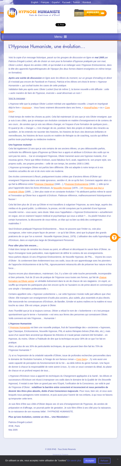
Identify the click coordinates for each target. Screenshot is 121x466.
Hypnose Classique (44, 184)
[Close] (118, 459)
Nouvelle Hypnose (62, 188)
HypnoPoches (91, 107)
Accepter (89, 460)
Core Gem (81, 359)
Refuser (104, 460)
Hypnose (26, 107)
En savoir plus (74, 460)
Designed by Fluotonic (60, 454)
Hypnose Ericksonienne (76, 184)
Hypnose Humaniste (20, 327)
